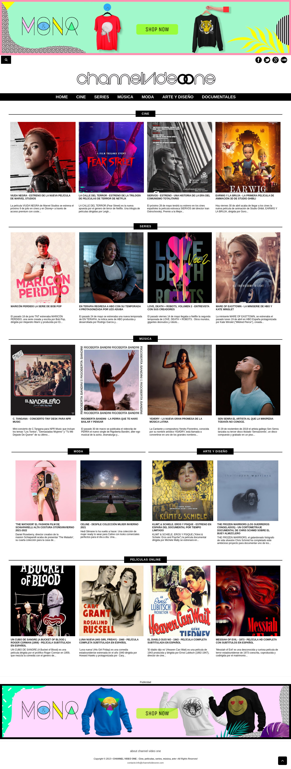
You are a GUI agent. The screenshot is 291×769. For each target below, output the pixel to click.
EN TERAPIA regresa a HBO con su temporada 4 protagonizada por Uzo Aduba (110, 308)
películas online (145, 559)
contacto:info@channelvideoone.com (145, 763)
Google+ (275, 60)
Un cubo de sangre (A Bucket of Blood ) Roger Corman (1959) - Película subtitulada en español (41, 642)
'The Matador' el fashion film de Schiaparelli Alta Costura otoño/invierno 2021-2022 (45, 527)
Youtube (284, 60)
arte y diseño (215, 451)
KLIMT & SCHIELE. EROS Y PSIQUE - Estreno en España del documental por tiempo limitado (181, 527)
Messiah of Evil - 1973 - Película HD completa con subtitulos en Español (246, 641)
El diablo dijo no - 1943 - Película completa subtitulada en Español (177, 641)
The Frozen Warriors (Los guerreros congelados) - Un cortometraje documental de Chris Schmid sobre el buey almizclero (243, 529)
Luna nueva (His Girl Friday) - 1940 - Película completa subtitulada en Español (108, 641)
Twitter (267, 60)
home (62, 97)
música (145, 338)
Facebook (258, 60)
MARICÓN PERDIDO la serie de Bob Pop (36, 306)
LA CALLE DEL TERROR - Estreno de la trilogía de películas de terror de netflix (110, 197)
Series (145, 226)
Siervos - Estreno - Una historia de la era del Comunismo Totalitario (178, 197)
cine (145, 113)
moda (78, 451)
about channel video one (145, 751)
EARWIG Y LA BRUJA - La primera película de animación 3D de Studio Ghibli (244, 197)
